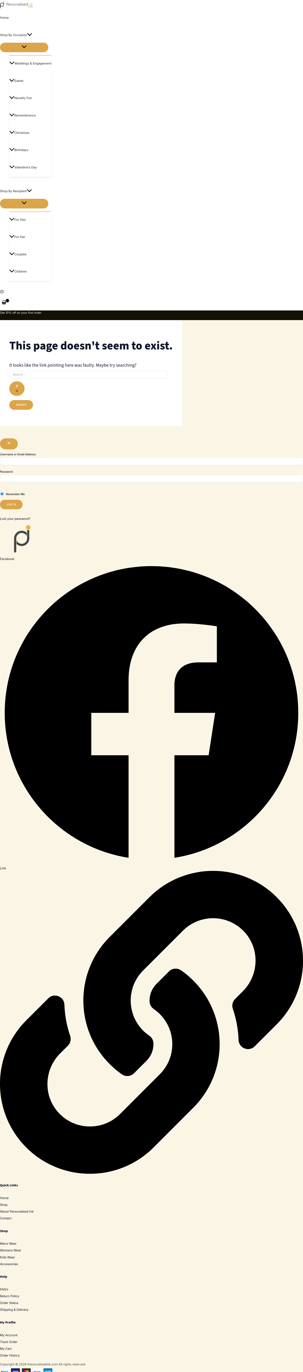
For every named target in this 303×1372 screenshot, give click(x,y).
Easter (16, 81)
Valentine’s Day (23, 167)
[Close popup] (9, 443)
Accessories (9, 1264)
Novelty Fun (20, 98)
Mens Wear (8, 1243)
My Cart (6, 1349)
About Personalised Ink (17, 1211)
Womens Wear (10, 1250)
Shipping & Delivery (14, 1310)
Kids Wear (7, 1257)
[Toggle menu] (24, 47)
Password (6, 471)
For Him (17, 220)
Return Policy (9, 1296)
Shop (4, 1205)
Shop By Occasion (16, 35)
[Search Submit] (17, 388)
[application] (29, 35)
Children (18, 271)
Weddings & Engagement (30, 63)
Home (4, 18)
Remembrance (22, 115)
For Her (17, 237)
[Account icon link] (2, 292)
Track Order (8, 1342)
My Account (9, 1335)
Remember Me (13, 494)
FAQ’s (4, 1289)
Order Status (9, 1303)
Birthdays (18, 150)
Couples (17, 254)
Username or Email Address (18, 454)
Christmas (19, 133)
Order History (10, 1355)
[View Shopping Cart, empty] (4, 303)
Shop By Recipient (16, 191)
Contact (5, 1218)
